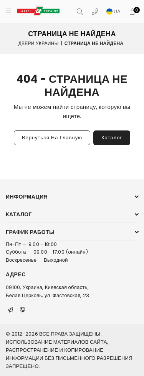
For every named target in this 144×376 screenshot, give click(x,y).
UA (113, 11)
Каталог (111, 137)
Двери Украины (38, 43)
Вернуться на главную (52, 137)
